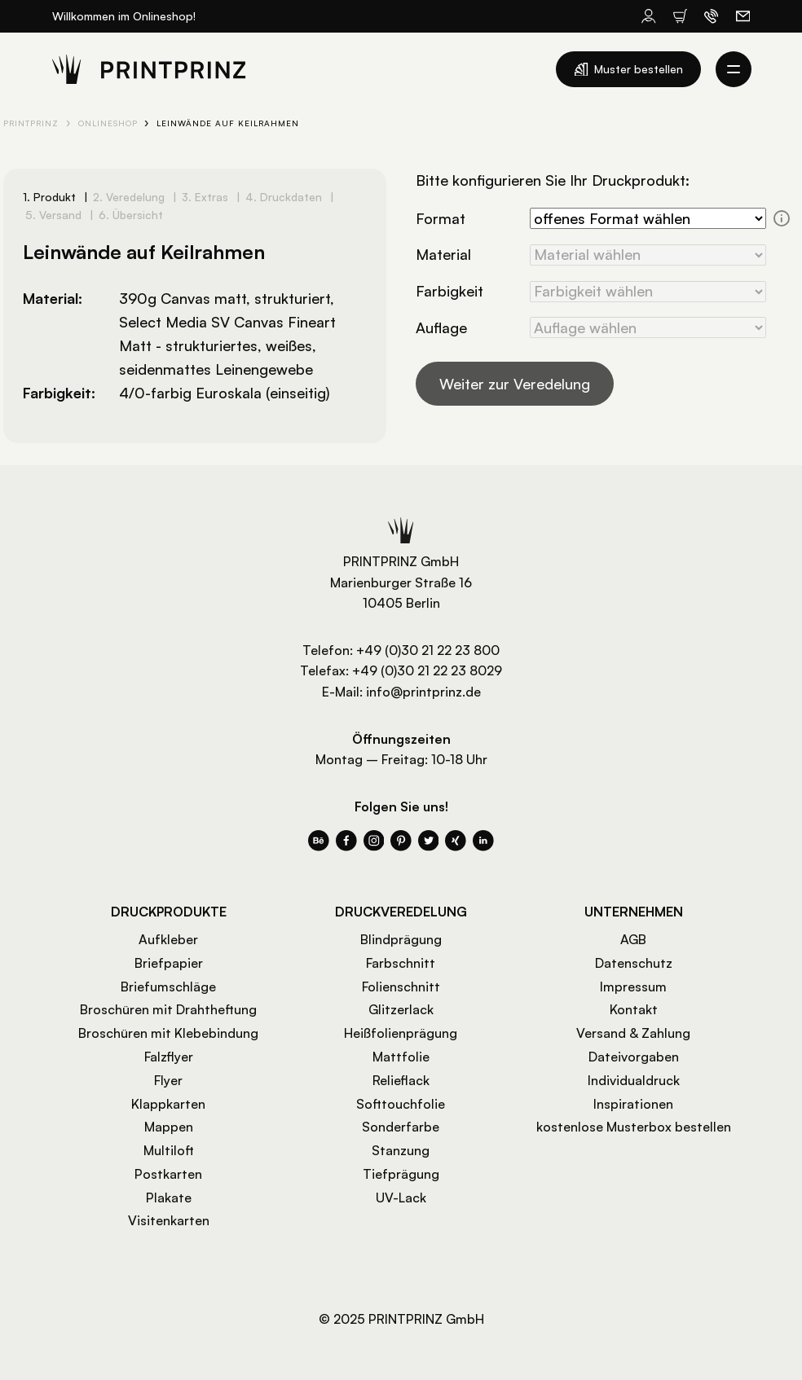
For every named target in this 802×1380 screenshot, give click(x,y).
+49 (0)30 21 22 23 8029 (427, 670)
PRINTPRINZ (31, 123)
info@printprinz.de (423, 691)
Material (443, 254)
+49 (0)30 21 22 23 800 (428, 650)
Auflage (441, 327)
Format (440, 218)
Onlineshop (108, 123)
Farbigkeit (449, 291)
